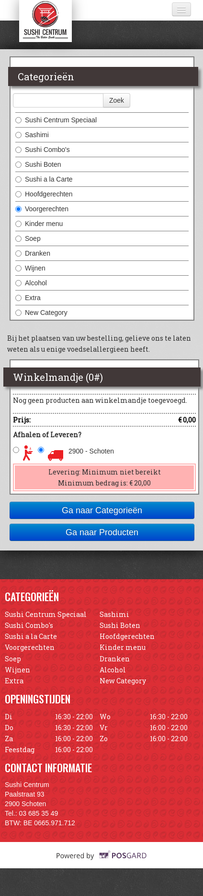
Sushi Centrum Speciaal (56, 120)
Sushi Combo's (42, 149)
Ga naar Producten (102, 532)
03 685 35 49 (38, 813)
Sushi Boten (38, 164)
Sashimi (32, 135)
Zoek (116, 100)
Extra (28, 298)
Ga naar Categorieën (102, 510)
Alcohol (31, 283)
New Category (41, 312)
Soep (28, 238)
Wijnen (30, 268)
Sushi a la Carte (44, 179)
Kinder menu (39, 223)
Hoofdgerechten (44, 194)
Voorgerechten (41, 209)
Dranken (32, 253)
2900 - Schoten (91, 451)
